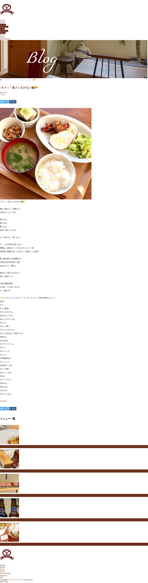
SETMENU (4, 27)
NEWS (2, 37)
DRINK (3, 33)
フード (2, 446)
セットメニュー (5, 471)
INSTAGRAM (5, 39)
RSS (1, 578)
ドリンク (3, 520)
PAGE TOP (4, 582)
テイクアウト (4, 544)
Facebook (3, 401)
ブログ (2, 95)
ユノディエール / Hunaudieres (21, 580)
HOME (2, 21)
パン (1, 495)
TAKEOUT (4, 31)
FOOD (2, 29)
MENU (2, 23)
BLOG (2, 35)
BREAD (3, 25)
